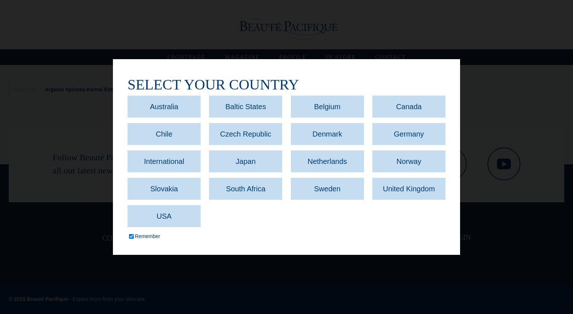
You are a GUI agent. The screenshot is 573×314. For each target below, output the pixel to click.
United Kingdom (409, 189)
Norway (408, 161)
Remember (147, 236)
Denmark (327, 134)
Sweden (327, 189)
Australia (164, 107)
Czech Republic (245, 134)
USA (163, 216)
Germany (409, 134)
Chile (164, 134)
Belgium (327, 107)
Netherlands (327, 161)
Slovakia (164, 189)
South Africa (245, 189)
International (164, 161)
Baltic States (245, 107)
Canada (409, 107)
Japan (246, 161)
